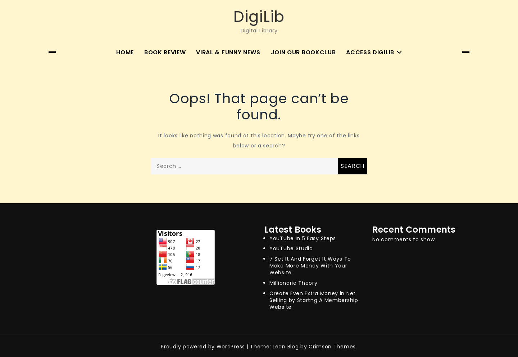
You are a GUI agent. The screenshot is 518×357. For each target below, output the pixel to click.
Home (125, 52)
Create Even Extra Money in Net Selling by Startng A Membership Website (313, 300)
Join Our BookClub (303, 52)
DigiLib (259, 16)
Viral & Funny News (228, 52)
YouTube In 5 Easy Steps (302, 238)
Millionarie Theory (293, 283)
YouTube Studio (291, 248)
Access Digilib (370, 52)
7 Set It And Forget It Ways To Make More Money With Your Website (310, 265)
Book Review (165, 52)
